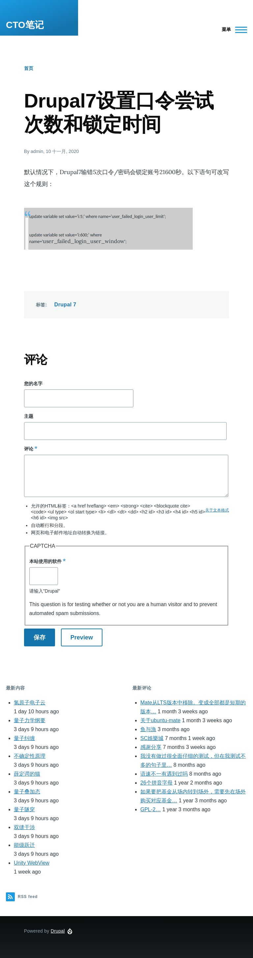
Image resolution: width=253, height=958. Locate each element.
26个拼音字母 (156, 783)
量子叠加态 (27, 791)
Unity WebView (31, 863)
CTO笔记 (25, 25)
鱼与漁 (148, 729)
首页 (28, 68)
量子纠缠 (24, 738)
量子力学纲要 (29, 720)
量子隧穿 (24, 809)
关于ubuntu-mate (160, 720)
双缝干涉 (24, 827)
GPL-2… (150, 809)
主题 (28, 416)
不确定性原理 (29, 756)
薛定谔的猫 (27, 774)
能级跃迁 (24, 845)
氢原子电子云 (29, 702)
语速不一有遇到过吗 (164, 774)
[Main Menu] (232, 30)
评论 (28, 448)
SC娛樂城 (151, 738)
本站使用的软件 (45, 561)
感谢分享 (150, 747)
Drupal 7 (65, 304)
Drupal (58, 931)
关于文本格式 (217, 510)
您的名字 (33, 383)
